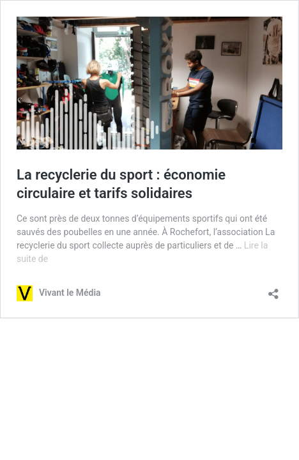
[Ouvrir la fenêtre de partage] (273, 290)
